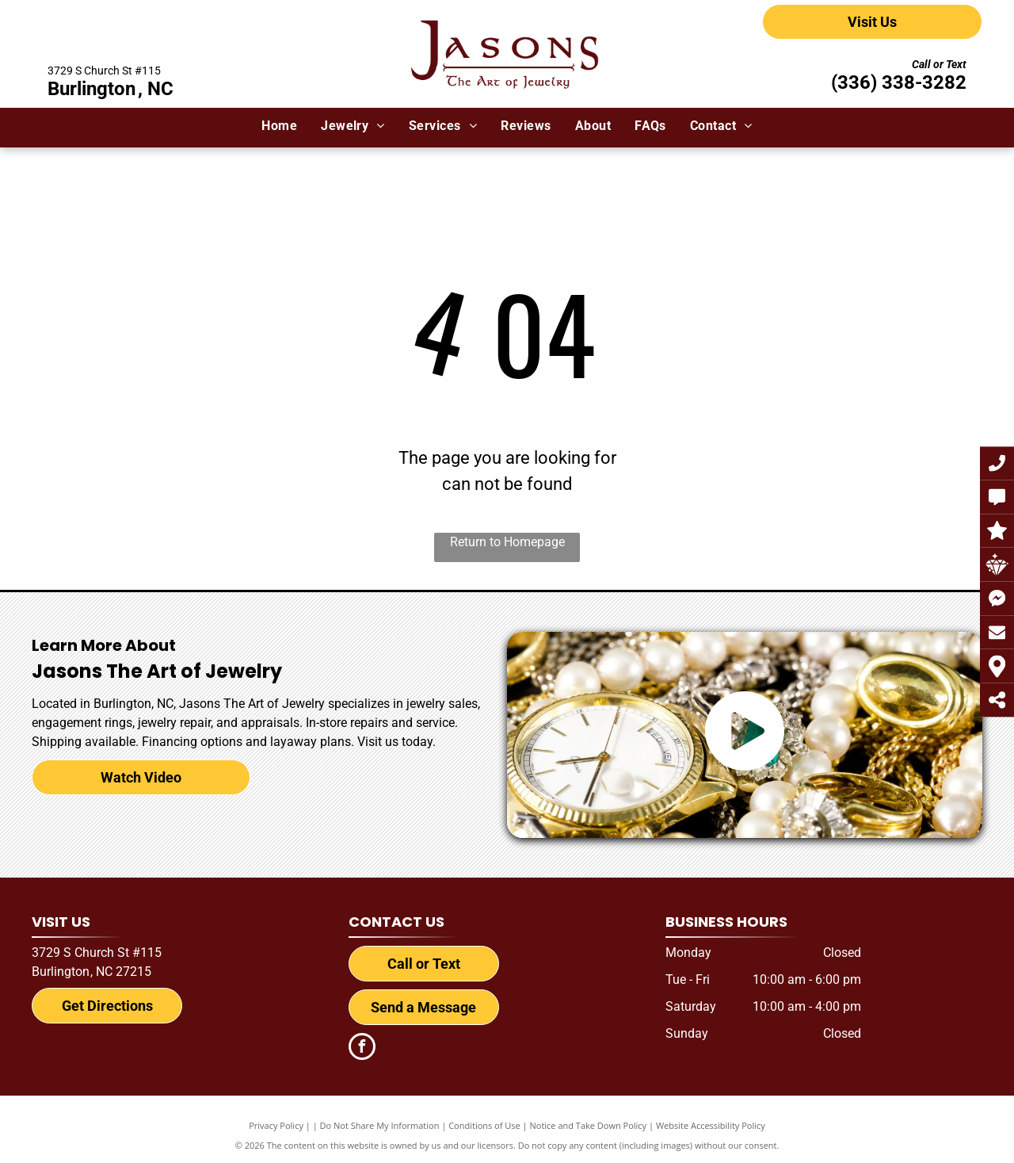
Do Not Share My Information (380, 1125)
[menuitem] (279, 126)
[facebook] (362, 1048)
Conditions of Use (484, 1125)
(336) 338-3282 (898, 82)
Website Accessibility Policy (710, 1125)
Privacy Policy (276, 1125)
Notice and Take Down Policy (588, 1125)
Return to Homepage (507, 541)
